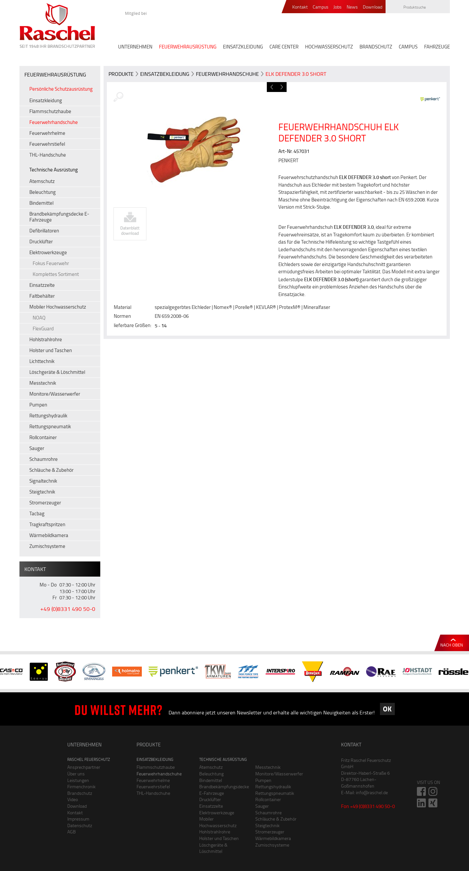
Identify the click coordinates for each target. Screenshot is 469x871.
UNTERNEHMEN (135, 46)
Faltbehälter (42, 295)
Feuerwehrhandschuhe (53, 122)
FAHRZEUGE (437, 46)
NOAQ (39, 317)
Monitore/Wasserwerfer (54, 393)
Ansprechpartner (83, 767)
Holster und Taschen (50, 350)
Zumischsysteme (47, 546)
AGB (71, 831)
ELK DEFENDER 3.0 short (296, 73)
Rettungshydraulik (48, 415)
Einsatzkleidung (45, 100)
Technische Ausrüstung (53, 169)
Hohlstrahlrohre (45, 339)
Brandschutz (79, 793)
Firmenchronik (81, 786)
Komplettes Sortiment (56, 274)
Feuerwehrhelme (47, 133)
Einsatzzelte (42, 285)
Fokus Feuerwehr (51, 263)
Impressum (78, 819)
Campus (320, 7)
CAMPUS (408, 46)
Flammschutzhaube (50, 111)
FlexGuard (43, 328)
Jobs (337, 7)
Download (372, 7)
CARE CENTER (283, 46)
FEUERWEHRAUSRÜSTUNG (187, 46)
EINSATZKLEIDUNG (243, 46)
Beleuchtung (42, 192)
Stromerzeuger (45, 502)
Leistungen (78, 780)
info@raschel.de (372, 792)
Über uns (76, 773)
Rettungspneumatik (50, 426)
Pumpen (38, 404)
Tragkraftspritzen (47, 524)
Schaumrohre (43, 459)
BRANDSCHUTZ (376, 46)
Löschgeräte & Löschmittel (57, 372)
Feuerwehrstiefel (47, 143)
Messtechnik (42, 382)
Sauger (36, 448)
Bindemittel (41, 202)
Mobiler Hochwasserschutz (57, 306)
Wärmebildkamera (48, 535)
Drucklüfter (41, 241)
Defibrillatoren (44, 230)
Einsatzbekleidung (164, 73)
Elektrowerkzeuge (48, 252)
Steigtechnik (42, 491)
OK (387, 709)
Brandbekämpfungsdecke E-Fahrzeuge (59, 216)
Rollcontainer (43, 437)
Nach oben (451, 645)
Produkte (121, 73)
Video (72, 799)
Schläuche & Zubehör (51, 469)
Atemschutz (42, 181)
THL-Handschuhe (47, 154)
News (352, 7)
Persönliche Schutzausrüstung (61, 88)
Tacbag (37, 513)
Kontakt (300, 7)
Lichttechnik (41, 361)
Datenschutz (79, 825)
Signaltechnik (43, 480)
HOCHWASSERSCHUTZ (329, 46)
